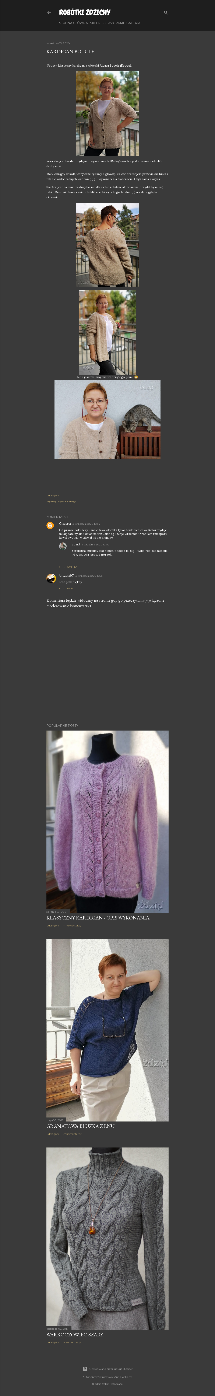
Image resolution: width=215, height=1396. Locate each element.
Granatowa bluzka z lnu (80, 1126)
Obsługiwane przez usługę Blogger (107, 1368)
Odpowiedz (68, 566)
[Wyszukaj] (166, 12)
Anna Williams (123, 1376)
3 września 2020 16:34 (86, 523)
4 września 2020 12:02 (95, 544)
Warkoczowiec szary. (75, 1334)
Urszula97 (66, 576)
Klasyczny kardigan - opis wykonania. (98, 917)
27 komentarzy (72, 1133)
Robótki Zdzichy (84, 12)
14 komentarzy (72, 925)
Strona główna (73, 23)
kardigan (72, 501)
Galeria (133, 23)
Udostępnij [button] (53, 495)
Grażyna (65, 524)
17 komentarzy (72, 1342)
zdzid (76, 544)
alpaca (62, 501)
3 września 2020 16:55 (88, 575)
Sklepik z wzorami (107, 23)
